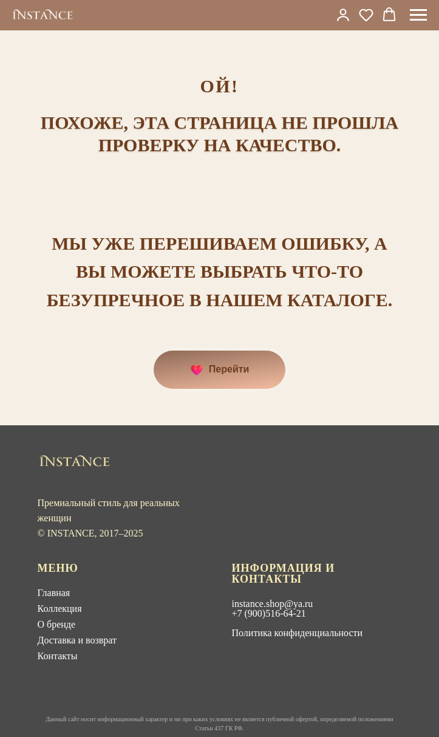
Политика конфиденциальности (297, 633)
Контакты (58, 656)
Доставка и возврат (77, 640)
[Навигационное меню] (418, 15)
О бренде (57, 624)
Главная (54, 593)
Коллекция (60, 608)
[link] (343, 14)
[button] (366, 14)
